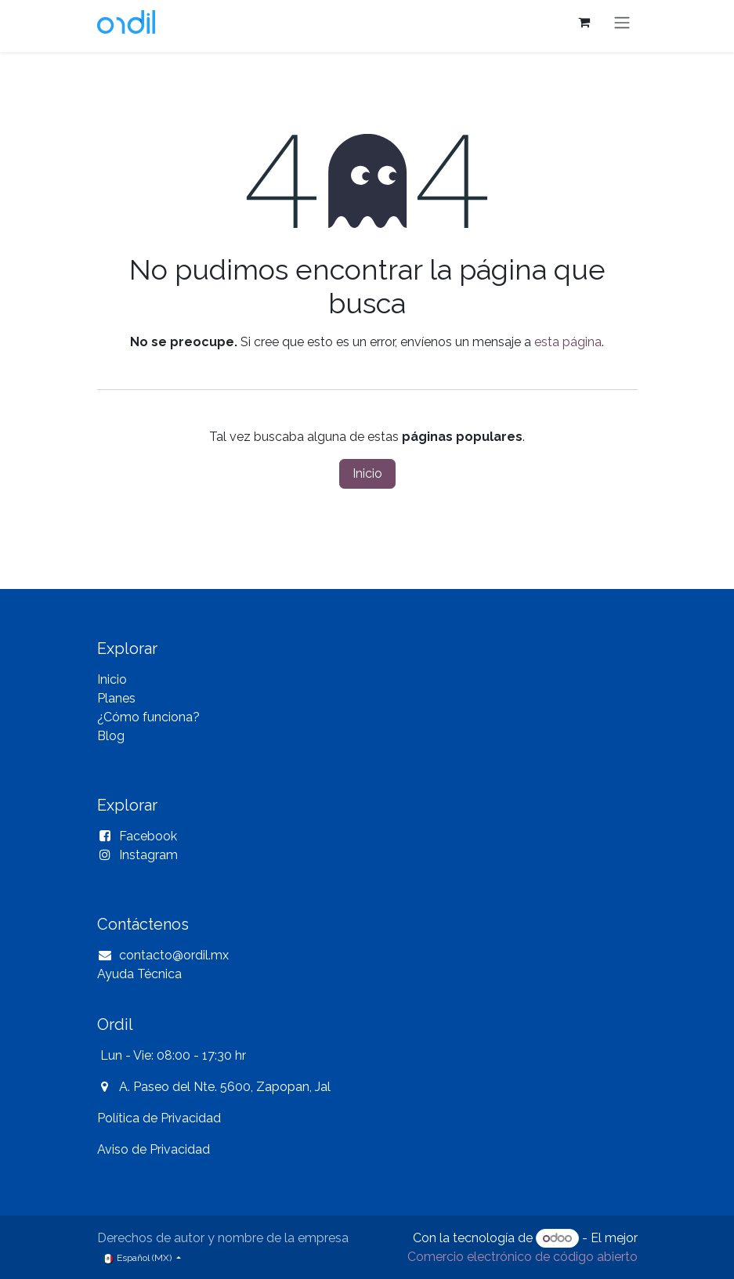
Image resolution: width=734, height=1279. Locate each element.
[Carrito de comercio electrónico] (584, 22)
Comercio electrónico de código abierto (522, 1256)
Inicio (367, 473)
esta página (568, 341)
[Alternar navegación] (622, 22)
